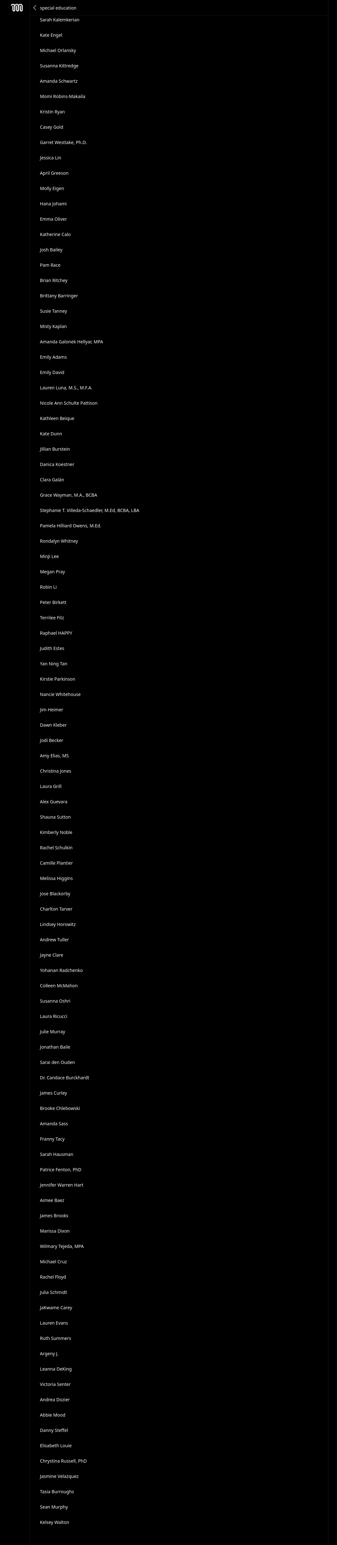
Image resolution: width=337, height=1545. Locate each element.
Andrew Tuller (54, 940)
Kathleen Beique (57, 418)
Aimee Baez (52, 1200)
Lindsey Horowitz (58, 924)
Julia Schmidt (53, 1292)
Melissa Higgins (56, 878)
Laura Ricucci (53, 1016)
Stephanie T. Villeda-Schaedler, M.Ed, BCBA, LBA (89, 510)
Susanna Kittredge (59, 66)
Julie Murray (52, 1032)
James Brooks (54, 1215)
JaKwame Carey (56, 1307)
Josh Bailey (51, 250)
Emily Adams (53, 357)
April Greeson (54, 173)
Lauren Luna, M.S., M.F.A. (66, 388)
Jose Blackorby (55, 894)
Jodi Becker (51, 740)
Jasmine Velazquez (59, 1476)
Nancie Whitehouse (60, 694)
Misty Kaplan (53, 326)
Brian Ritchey (53, 280)
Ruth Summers (55, 1338)
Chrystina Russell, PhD (63, 1461)
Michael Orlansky (58, 50)
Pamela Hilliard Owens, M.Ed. (70, 526)
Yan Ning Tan (53, 664)
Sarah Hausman (56, 1154)
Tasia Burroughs (57, 1491)
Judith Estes (52, 648)
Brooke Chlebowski (60, 1108)
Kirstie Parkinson (57, 679)
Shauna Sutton (55, 817)
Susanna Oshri (55, 1001)
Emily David (52, 372)
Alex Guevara (53, 802)
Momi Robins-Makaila (62, 96)
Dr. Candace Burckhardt (64, 1078)
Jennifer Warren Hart (61, 1185)
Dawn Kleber (53, 725)
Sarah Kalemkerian (60, 20)
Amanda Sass (54, 1124)
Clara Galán (52, 480)
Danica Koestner (57, 464)
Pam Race (50, 265)
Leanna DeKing (56, 1369)
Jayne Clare (51, 955)
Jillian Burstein (55, 449)
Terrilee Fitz (52, 618)
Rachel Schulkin (56, 848)
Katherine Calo (55, 234)
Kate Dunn (51, 434)
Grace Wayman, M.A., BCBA (68, 495)
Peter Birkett (53, 602)
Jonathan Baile (55, 1047)
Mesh (16, 7)
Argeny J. (49, 1353)
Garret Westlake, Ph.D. (63, 142)
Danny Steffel (54, 1430)
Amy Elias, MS (54, 756)
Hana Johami (53, 204)
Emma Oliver (53, 219)
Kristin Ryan (52, 112)
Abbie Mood (52, 1415)
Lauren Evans (54, 1323)
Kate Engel (51, 35)
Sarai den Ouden (57, 1062)
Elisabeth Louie (56, 1445)
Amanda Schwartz (59, 81)
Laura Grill (51, 786)
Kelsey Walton (54, 1522)
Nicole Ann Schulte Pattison (68, 403)
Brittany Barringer (59, 296)
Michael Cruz (53, 1261)
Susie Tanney (53, 311)
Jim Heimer (51, 710)
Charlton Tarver (56, 909)
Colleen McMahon (59, 986)
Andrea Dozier (55, 1399)
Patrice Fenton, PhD (60, 1169)
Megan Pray (52, 572)
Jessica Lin (50, 158)
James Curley (53, 1093)
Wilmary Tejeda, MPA (62, 1246)
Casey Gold (51, 127)
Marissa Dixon (55, 1231)
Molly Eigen (52, 188)
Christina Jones (55, 771)
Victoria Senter (55, 1384)
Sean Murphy (54, 1507)
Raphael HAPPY (56, 633)
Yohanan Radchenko (61, 970)
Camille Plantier (56, 863)
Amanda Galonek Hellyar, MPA (71, 342)
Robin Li (48, 587)
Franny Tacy (52, 1139)
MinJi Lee (49, 556)
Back (35, 7)
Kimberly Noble (56, 832)
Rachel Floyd (53, 1277)
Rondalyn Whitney (59, 541)
